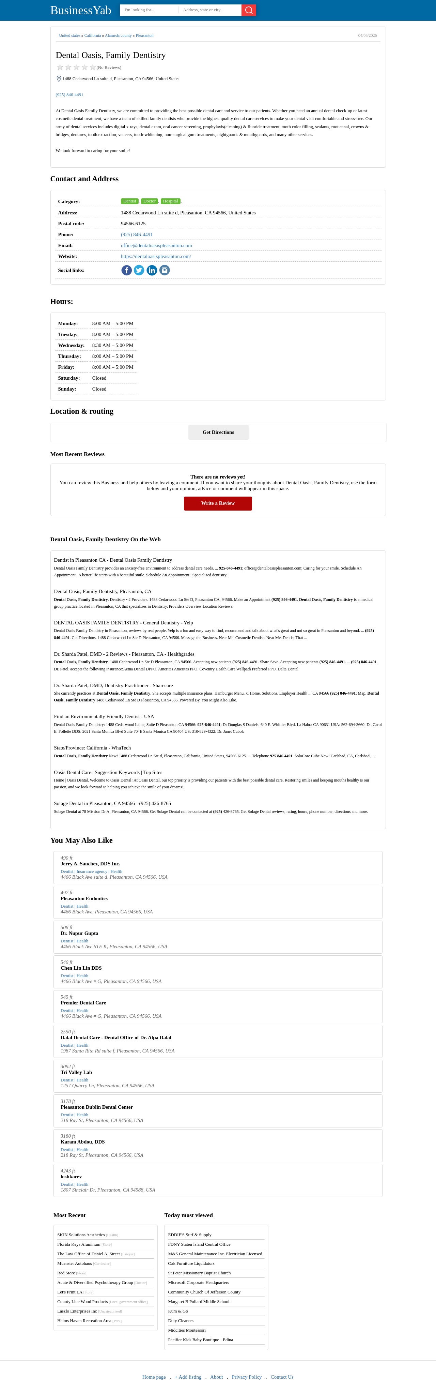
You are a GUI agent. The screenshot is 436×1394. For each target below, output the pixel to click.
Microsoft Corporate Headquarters (198, 1282)
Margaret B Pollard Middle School (198, 1301)
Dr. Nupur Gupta (79, 933)
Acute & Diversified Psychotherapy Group (102, 1282)
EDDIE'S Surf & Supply (190, 1234)
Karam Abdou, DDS (83, 1142)
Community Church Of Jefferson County (204, 1291)
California (92, 35)
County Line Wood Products (102, 1301)
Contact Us (282, 1377)
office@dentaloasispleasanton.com (156, 245)
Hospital (170, 200)
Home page (154, 1377)
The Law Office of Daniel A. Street (96, 1253)
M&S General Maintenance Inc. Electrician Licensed (215, 1253)
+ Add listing (188, 1377)
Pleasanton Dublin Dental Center (97, 1107)
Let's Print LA (75, 1291)
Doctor (149, 200)
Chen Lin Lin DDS (81, 968)
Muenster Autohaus (84, 1263)
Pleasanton (145, 35)
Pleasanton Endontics (84, 898)
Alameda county (118, 35)
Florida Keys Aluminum (84, 1244)
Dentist (129, 200)
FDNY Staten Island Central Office (199, 1244)
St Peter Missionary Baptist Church (199, 1272)
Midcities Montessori (187, 1330)
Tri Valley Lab (76, 1072)
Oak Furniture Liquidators (191, 1263)
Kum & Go (178, 1311)
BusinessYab (80, 10)
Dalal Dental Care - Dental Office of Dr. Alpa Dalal (116, 1037)
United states (69, 35)
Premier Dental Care (83, 1002)
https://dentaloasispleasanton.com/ (156, 256)
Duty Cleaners (180, 1320)
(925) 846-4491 (69, 94)
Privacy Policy (247, 1377)
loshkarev (71, 1176)
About (216, 1377)
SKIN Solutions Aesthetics (87, 1234)
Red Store (71, 1272)
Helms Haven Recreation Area (89, 1320)
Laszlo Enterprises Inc (89, 1311)
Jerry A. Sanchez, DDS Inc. (90, 863)
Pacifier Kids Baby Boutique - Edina (200, 1339)
